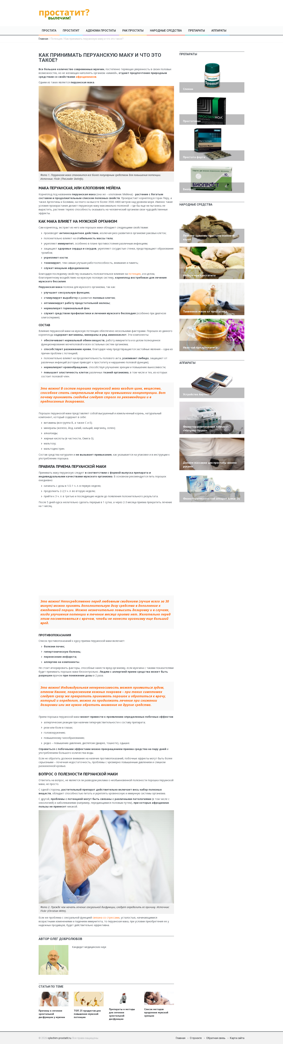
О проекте (196, 1038)
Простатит (71, 30)
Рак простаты (132, 30)
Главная (43, 38)
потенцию (135, 273)
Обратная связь (215, 1038)
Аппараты (218, 30)
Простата (49, 30)
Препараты (196, 30)
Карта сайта (237, 1038)
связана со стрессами (105, 917)
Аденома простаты (101, 30)
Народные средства (166, 30)
